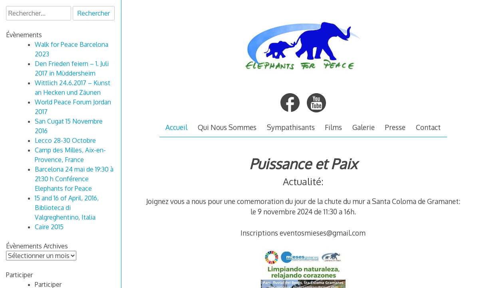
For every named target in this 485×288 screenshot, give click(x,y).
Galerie (363, 127)
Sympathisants (291, 127)
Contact (428, 127)
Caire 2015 (49, 227)
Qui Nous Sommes (227, 127)
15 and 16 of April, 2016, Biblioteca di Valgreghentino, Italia (67, 207)
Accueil (176, 127)
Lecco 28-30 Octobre (65, 140)
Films (333, 127)
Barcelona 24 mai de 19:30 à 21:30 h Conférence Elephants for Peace (74, 178)
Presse (395, 127)
